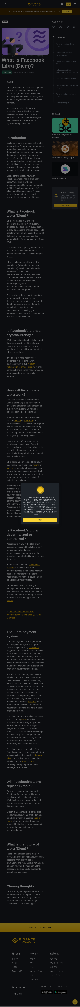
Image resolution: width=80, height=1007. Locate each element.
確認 (40, 521)
